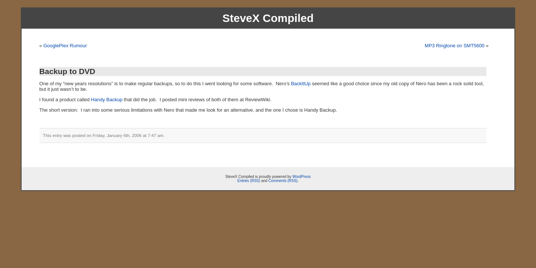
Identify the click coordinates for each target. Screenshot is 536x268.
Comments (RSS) (282, 181)
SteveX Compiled (267, 18)
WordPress (301, 177)
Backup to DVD (67, 71)
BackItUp (301, 83)
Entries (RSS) (248, 181)
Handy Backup (106, 99)
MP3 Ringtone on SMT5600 (454, 45)
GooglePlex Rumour (65, 45)
